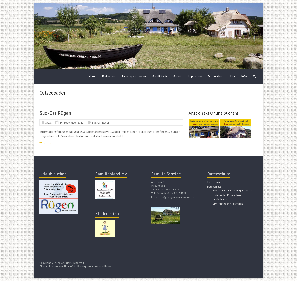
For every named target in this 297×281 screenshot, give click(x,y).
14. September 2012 (72, 122)
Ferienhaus (109, 76)
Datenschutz (216, 76)
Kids (233, 76)
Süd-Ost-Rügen (101, 122)
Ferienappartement (134, 76)
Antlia (48, 122)
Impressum (195, 76)
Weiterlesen (46, 143)
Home (92, 76)
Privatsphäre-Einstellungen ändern (232, 190)
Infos (244, 76)
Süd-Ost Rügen (55, 113)
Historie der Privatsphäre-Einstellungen (228, 197)
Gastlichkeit (159, 76)
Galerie (177, 76)
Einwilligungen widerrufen (228, 203)
